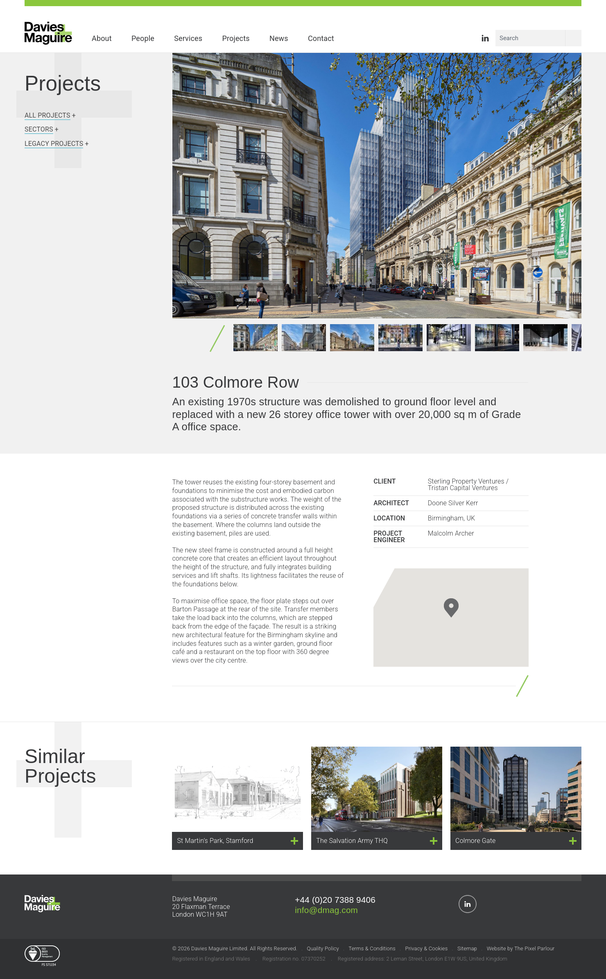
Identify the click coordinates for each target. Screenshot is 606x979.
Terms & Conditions (372, 950)
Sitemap (467, 950)
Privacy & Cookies (426, 950)
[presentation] (556, 187)
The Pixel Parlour (534, 950)
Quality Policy (323, 950)
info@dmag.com (326, 911)
